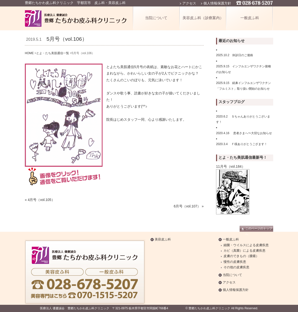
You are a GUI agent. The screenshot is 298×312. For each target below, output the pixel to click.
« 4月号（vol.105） (40, 200)
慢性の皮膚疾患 (235, 262)
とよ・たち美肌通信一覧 (52, 53)
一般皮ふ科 (249, 18)
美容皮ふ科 (163, 239)
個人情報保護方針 (217, 3)
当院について (156, 18)
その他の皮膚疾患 (236, 267)
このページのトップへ (258, 229)
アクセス (189, 3)
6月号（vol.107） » (189, 206)
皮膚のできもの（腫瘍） (241, 256)
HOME (29, 53)
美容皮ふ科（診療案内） (203, 18)
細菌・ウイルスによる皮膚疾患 (246, 245)
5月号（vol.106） (66, 39)
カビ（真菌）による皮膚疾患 (244, 250)
